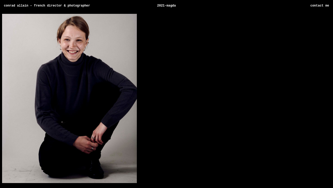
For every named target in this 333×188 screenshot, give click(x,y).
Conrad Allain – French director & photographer (47, 6)
